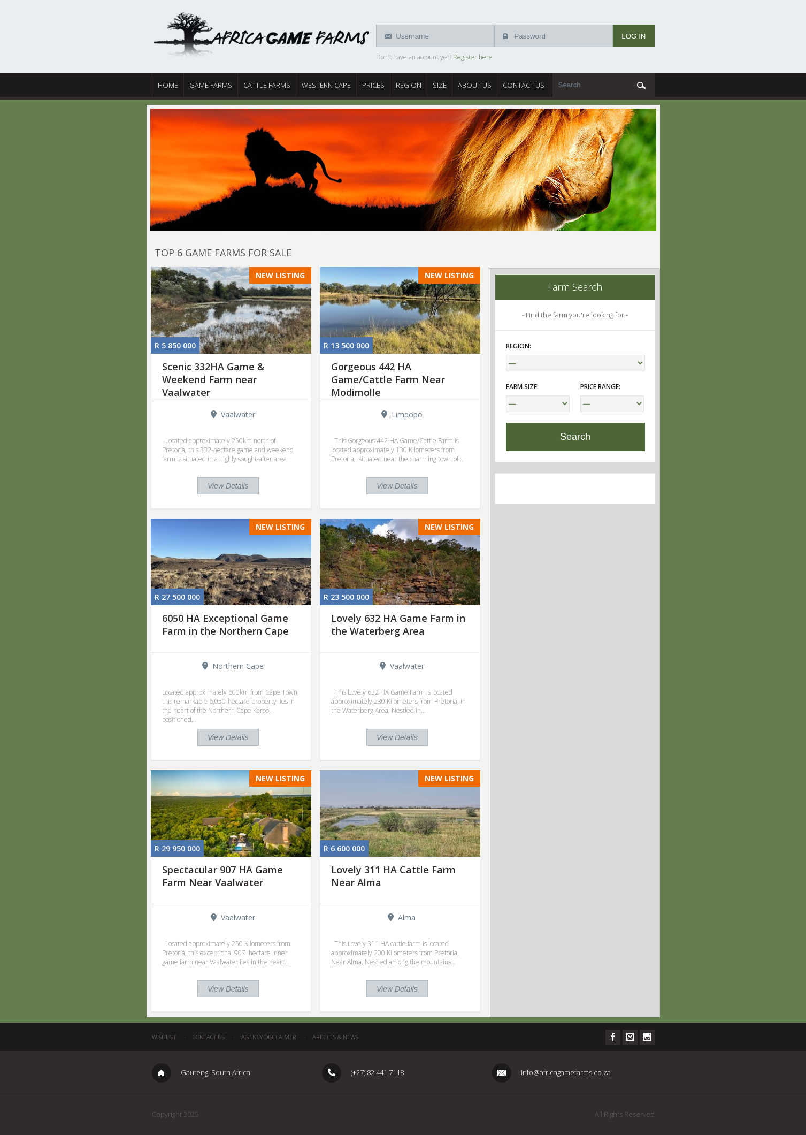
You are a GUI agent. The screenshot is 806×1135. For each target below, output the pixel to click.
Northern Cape (238, 666)
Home (168, 85)
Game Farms (210, 85)
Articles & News (335, 1037)
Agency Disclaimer (268, 1037)
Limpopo (407, 414)
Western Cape (326, 85)
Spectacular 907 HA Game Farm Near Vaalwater (222, 876)
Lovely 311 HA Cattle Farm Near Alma (393, 876)
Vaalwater (238, 414)
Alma (407, 917)
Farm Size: (522, 386)
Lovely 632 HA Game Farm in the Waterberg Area (398, 624)
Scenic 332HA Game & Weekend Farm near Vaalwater (213, 379)
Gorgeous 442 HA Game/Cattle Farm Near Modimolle (388, 379)
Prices (373, 85)
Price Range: (600, 386)
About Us (475, 85)
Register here (473, 57)
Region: (518, 346)
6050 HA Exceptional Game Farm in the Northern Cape (225, 624)
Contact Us (523, 85)
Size (440, 85)
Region (408, 85)
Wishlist (164, 1037)
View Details (228, 486)
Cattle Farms (266, 85)
